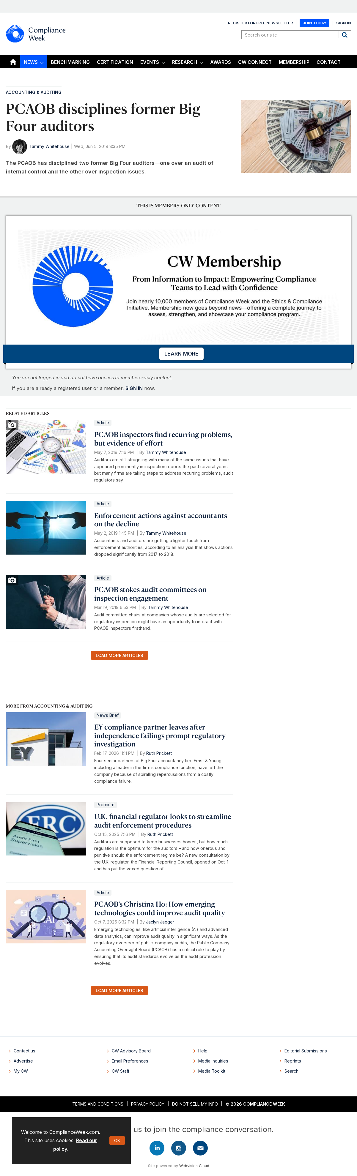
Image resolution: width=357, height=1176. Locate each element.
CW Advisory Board (131, 1050)
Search (345, 35)
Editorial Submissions (305, 1050)
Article (103, 422)
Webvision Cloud (194, 1166)
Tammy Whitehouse (49, 146)
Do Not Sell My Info (195, 1103)
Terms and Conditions (97, 1103)
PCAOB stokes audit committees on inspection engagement (150, 593)
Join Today (314, 23)
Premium (105, 804)
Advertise (23, 1060)
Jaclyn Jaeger (160, 921)
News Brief (108, 715)
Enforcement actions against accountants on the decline (160, 519)
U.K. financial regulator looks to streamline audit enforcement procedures (162, 820)
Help (202, 1050)
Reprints (292, 1060)
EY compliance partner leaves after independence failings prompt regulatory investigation (160, 735)
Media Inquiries (213, 1060)
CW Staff (120, 1071)
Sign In (343, 23)
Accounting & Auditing (34, 92)
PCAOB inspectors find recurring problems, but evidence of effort (163, 438)
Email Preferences (130, 1060)
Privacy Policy (147, 1103)
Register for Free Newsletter (260, 23)
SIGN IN (134, 388)
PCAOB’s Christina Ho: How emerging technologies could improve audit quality (159, 908)
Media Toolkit (211, 1071)
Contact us (24, 1050)
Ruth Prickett (159, 753)
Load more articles (119, 655)
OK (117, 1140)
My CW (21, 1071)
